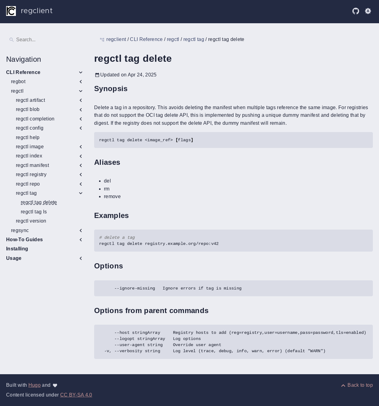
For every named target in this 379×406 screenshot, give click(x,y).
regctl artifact (30, 100)
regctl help (28, 137)
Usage (14, 258)
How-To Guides (24, 239)
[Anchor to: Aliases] (127, 162)
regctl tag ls (34, 211)
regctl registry (31, 174)
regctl (17, 91)
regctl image (30, 146)
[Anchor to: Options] (129, 266)
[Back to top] (356, 385)
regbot (18, 81)
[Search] (45, 39)
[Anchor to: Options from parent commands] (215, 310)
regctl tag (26, 193)
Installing (17, 248)
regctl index (29, 155)
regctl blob (28, 109)
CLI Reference (23, 72)
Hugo (34, 385)
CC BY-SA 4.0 (76, 394)
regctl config (29, 128)
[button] (368, 11)
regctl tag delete (39, 202)
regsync (20, 230)
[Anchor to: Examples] (136, 215)
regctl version (31, 220)
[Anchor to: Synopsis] (134, 89)
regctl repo (28, 183)
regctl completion (35, 118)
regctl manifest (32, 165)
